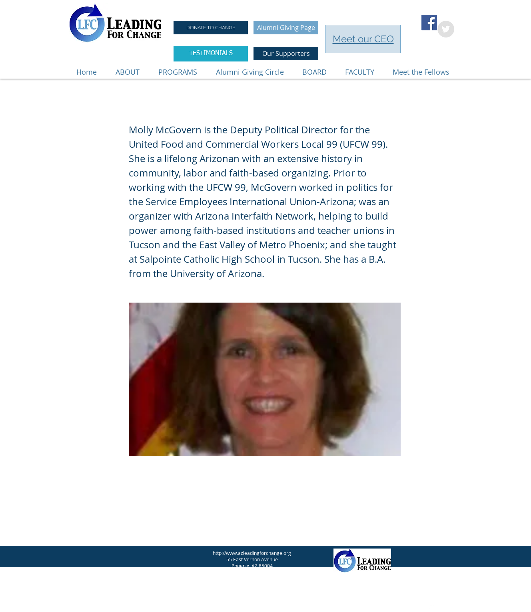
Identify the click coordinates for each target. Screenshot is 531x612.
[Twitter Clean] (431, 605)
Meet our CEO (363, 39)
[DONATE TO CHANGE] (211, 27)
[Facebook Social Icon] (429, 22)
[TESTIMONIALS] (211, 53)
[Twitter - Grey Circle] (445, 29)
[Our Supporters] (286, 53)
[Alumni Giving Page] (286, 27)
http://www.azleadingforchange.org (252, 553)
